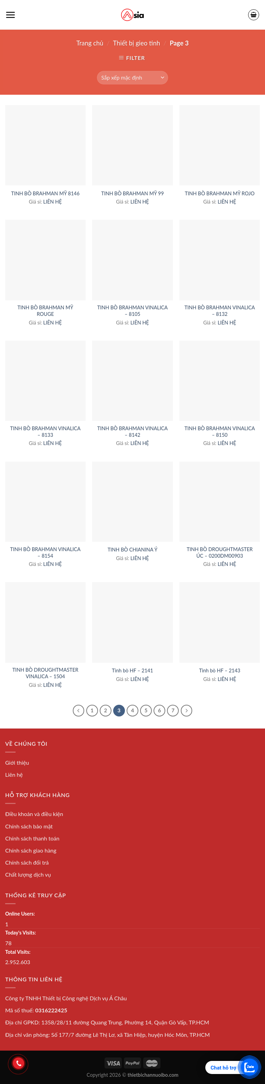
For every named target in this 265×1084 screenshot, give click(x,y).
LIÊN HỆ (52, 202)
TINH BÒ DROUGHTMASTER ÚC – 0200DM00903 (220, 552)
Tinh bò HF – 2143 (219, 670)
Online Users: (20, 914)
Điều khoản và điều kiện (34, 814)
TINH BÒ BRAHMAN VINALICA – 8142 (132, 431)
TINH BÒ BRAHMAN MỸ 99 (132, 193)
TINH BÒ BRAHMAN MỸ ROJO (219, 193)
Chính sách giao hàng (30, 850)
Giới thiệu (17, 762)
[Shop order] (132, 77)
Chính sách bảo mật (29, 826)
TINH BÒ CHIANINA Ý (132, 550)
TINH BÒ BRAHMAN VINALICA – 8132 (220, 310)
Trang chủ (89, 43)
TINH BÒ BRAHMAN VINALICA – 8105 (132, 310)
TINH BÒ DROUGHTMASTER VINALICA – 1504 (45, 673)
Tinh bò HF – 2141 (132, 670)
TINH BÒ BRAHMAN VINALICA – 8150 (220, 431)
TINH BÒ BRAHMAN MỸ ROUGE (45, 310)
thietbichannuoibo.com (153, 1075)
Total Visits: (17, 952)
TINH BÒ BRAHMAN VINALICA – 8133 (45, 431)
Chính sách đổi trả (27, 862)
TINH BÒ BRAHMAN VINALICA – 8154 (45, 552)
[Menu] (10, 14)
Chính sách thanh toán (32, 838)
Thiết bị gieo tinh (136, 43)
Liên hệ (14, 774)
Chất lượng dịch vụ (28, 874)
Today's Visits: (20, 933)
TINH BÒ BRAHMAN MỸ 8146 (45, 193)
